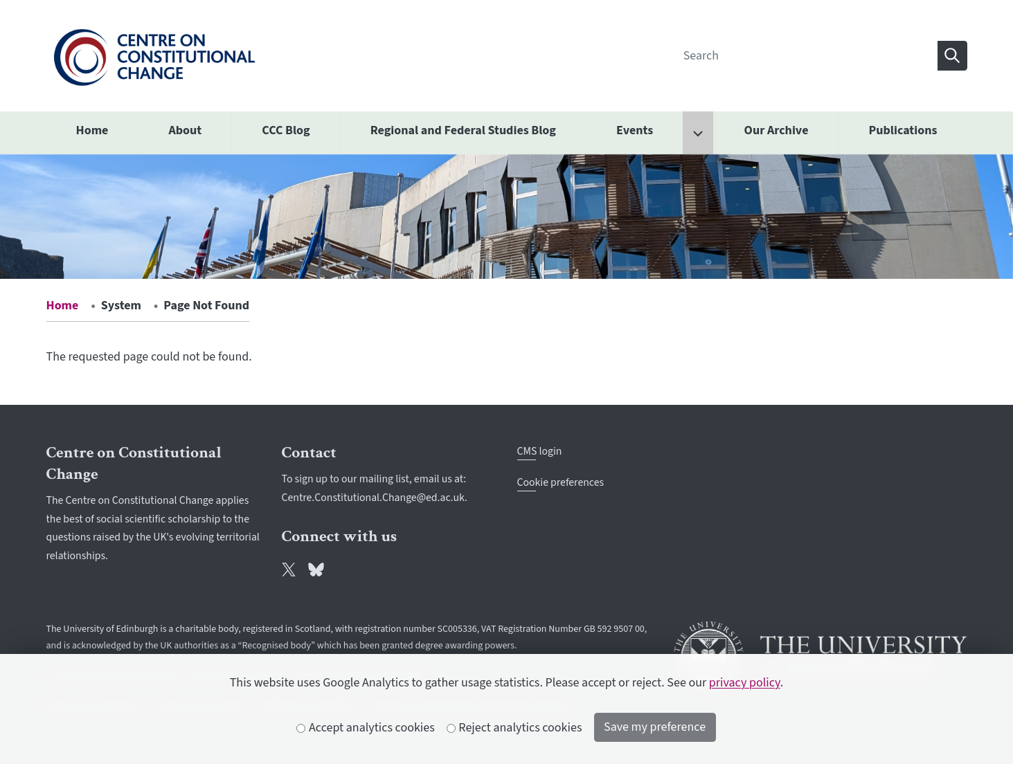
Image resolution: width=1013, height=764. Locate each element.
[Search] (806, 56)
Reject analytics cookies (514, 727)
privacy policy (744, 682)
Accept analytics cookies (365, 727)
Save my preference (655, 727)
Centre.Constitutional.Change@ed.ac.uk (373, 497)
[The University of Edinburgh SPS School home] (154, 55)
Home (62, 305)
